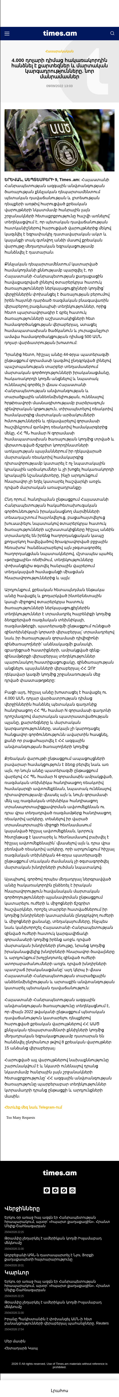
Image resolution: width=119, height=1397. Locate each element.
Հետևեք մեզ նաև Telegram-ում (33, 1107)
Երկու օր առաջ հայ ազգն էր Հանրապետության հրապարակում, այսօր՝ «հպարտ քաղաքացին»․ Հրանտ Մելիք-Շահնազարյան (57, 1221)
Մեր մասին (14, 1341)
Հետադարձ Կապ (21, 1348)
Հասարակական (59, 51)
